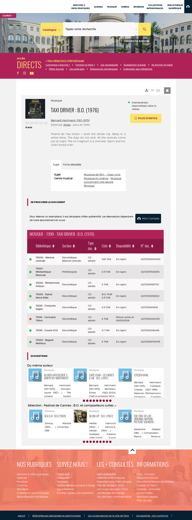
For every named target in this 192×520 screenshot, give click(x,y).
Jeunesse (22, 488)
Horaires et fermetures (111, 476)
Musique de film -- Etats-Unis (102, 174)
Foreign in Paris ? (147, 484)
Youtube (62, 480)
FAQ (139, 473)
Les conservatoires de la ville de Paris (108, 514)
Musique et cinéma (96, 178)
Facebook (63, 473)
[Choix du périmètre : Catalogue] (52, 29)
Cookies (142, 488)
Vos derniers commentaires (114, 495)
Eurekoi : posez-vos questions (75, 492)
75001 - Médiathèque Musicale (43, 271)
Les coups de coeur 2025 (112, 488)
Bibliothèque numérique (32, 495)
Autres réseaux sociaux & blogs (76, 484)
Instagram (63, 476)
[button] (188, 6)
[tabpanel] (88, 180)
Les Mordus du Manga (111, 492)
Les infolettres (65, 488)
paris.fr (21, 514)
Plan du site (144, 499)
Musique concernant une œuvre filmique (102, 182)
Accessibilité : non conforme (152, 514)
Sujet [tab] (56, 164)
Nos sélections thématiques (114, 480)
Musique (22, 480)
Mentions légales (147, 495)
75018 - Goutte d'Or (47, 329)
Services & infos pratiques (33, 473)
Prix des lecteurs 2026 (110, 484)
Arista (67, 124)
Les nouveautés (106, 473)
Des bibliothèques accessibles (155, 480)
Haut (132, 449)
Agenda (22, 476)
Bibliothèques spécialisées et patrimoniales (56, 514)
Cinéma (22, 484)
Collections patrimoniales (33, 492)
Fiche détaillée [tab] (72, 164)
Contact (149, 473)
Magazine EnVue (147, 476)
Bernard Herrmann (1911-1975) (70, 120)
